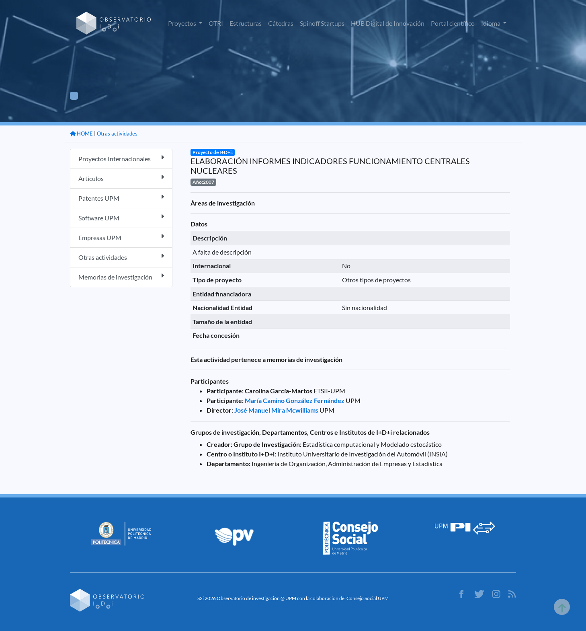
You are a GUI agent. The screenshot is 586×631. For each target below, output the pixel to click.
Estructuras (245, 23)
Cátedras (280, 23)
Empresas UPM (121, 237)
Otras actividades (117, 133)
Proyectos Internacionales (121, 158)
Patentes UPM (121, 197)
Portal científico (453, 23)
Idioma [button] (491, 23)
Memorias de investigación (121, 276)
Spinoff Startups (322, 23)
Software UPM (121, 217)
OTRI (216, 23)
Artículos (121, 178)
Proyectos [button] (182, 23)
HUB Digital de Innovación (387, 23)
